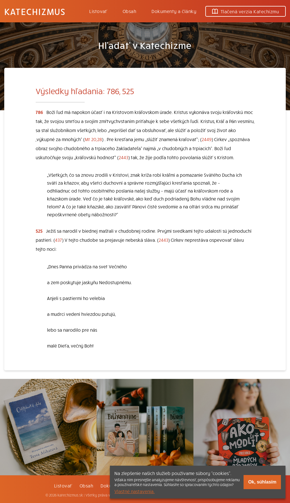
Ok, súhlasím (262, 482)
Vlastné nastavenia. (134, 491)
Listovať (98, 11)
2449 (207, 139)
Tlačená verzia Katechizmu (245, 11)
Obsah (129, 11)
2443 (123, 157)
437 (58, 240)
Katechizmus (34, 11)
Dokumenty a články (174, 11)
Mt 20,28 (93, 139)
